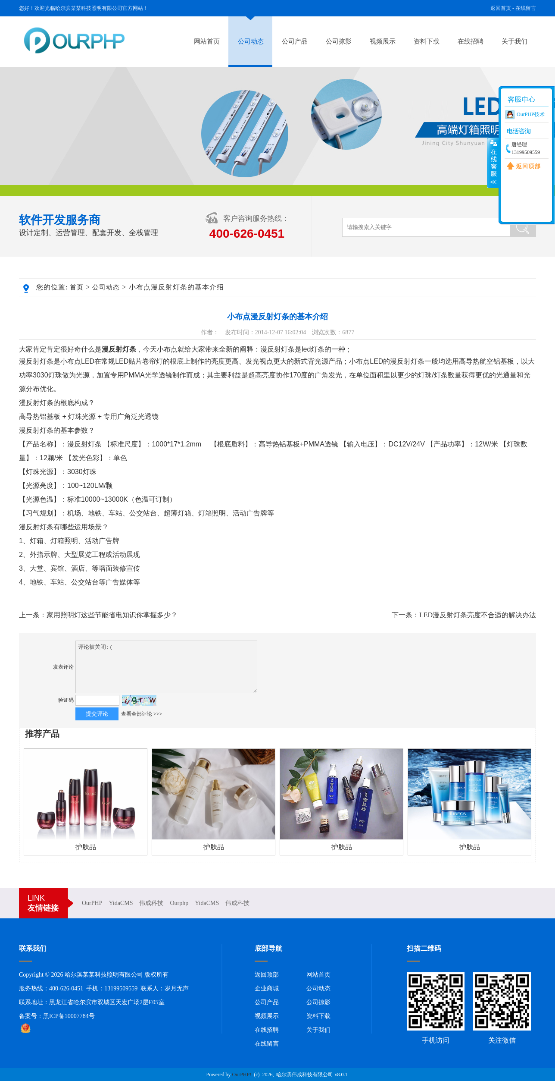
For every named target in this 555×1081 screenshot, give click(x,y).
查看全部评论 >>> (141, 714)
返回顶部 (267, 974)
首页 (77, 287)
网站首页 (207, 41)
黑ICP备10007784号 (69, 1016)
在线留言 (525, 8)
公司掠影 (339, 41)
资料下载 (427, 41)
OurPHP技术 (531, 114)
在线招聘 (470, 41)
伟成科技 (151, 903)
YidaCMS (121, 903)
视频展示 (383, 41)
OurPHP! (242, 1075)
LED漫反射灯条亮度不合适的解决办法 (477, 615)
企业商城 (267, 988)
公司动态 (251, 41)
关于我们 (514, 41)
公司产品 (295, 41)
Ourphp (179, 903)
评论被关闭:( (166, 667)
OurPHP (92, 903)
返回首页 (500, 8)
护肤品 (85, 847)
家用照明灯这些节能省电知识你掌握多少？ (112, 615)
